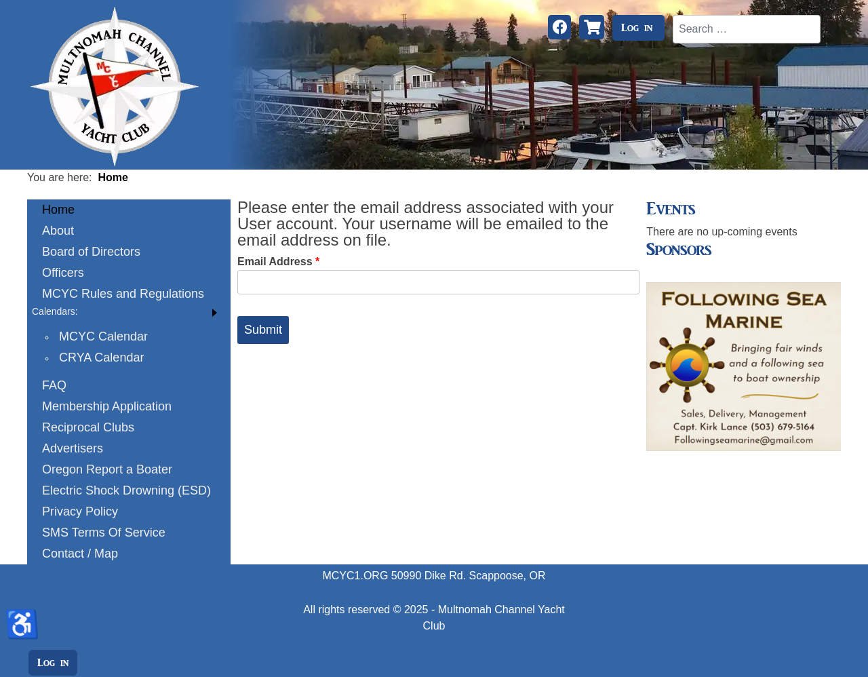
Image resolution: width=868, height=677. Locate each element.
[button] (129, 312)
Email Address (278, 261)
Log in (636, 28)
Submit (263, 329)
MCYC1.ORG (355, 575)
